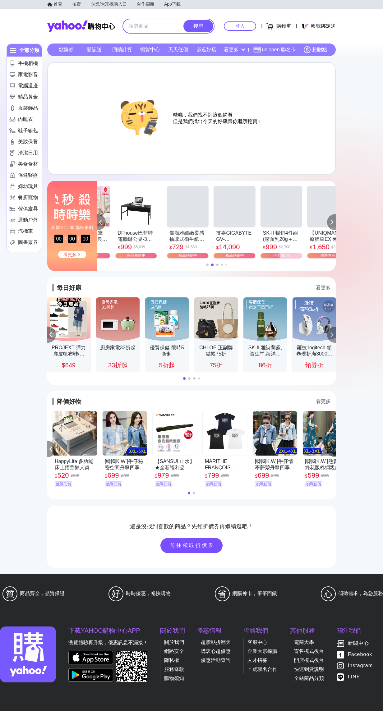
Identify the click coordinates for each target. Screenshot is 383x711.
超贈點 (315, 49)
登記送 (94, 49)
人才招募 (257, 660)
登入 (240, 26)
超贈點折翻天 (216, 642)
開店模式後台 (309, 660)
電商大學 (304, 642)
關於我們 (174, 642)
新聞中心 (358, 643)
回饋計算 (122, 49)
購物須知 (174, 678)
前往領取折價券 (192, 545)
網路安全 (174, 651)
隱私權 (171, 660)
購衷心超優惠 (216, 651)
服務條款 (174, 669)
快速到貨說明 (309, 669)
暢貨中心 (150, 49)
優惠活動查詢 (216, 660)
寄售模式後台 (309, 651)
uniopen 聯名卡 (274, 49)
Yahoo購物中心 (81, 26)
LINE (354, 677)
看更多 (234, 49)
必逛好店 (206, 49)
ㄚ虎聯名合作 (262, 669)
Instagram (360, 665)
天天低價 (178, 49)
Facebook (360, 654)
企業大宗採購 (262, 651)
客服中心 (257, 642)
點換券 (66, 49)
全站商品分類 (309, 678)
